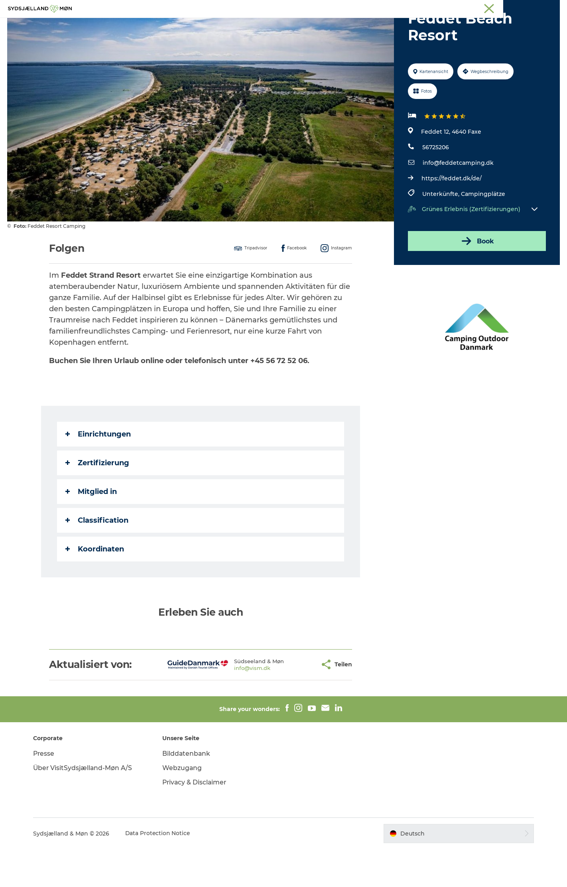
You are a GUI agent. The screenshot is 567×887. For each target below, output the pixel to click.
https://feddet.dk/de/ (451, 216)
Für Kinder (275, 26)
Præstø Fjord (525, 7)
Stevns (494, 7)
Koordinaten (95, 587)
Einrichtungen (98, 472)
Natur (238, 26)
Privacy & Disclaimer (197, 820)
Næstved (467, 7)
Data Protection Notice (161, 871)
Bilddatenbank (188, 791)
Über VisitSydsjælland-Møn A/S (86, 806)
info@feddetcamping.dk (457, 200)
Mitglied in (91, 529)
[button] (289, 702)
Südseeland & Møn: (408, 7)
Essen (363, 26)
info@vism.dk (227, 706)
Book (476, 279)
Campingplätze (483, 231)
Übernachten (323, 26)
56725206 (435, 185)
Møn (444, 7)
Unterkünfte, (441, 231)
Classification (97, 558)
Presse (47, 791)
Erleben (206, 26)
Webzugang (184, 806)
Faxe (553, 7)
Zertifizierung (98, 500)
